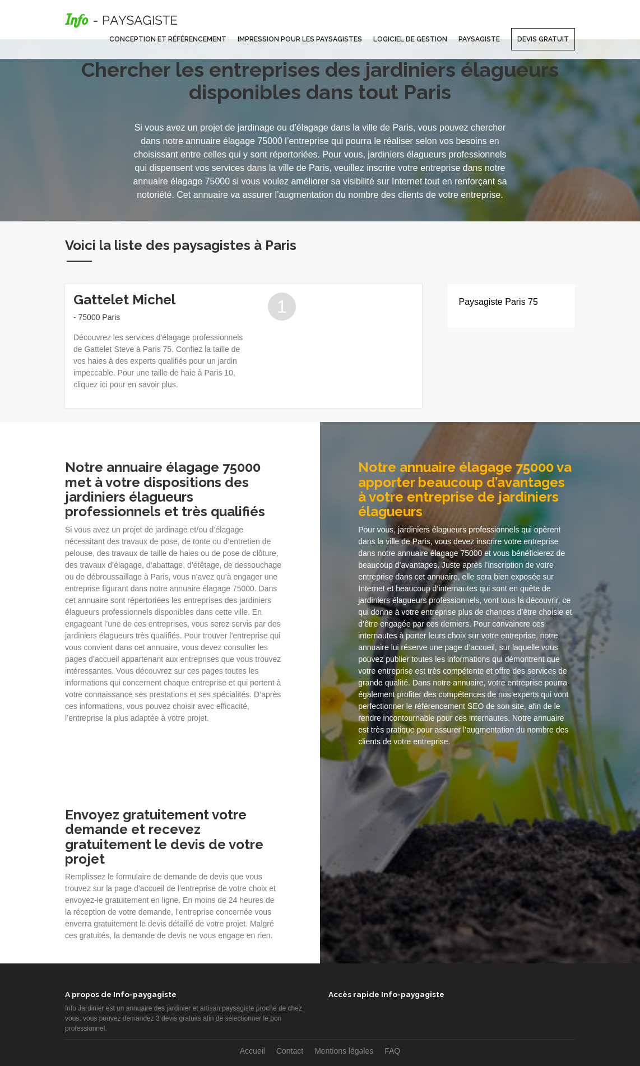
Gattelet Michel (124, 299)
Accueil (252, 1050)
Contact (289, 1050)
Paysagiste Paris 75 (498, 302)
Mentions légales (343, 1050)
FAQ (392, 1050)
